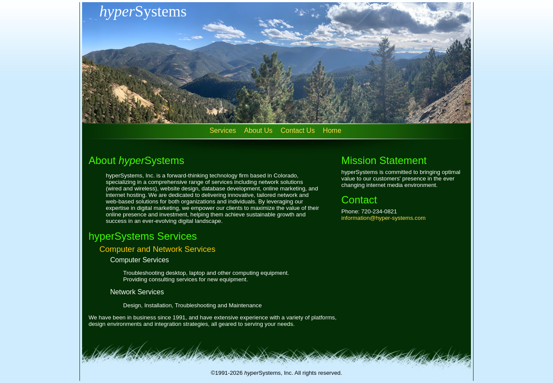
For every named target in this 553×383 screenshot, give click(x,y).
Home (332, 130)
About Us (258, 130)
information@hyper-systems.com (383, 218)
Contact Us (298, 130)
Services (223, 130)
